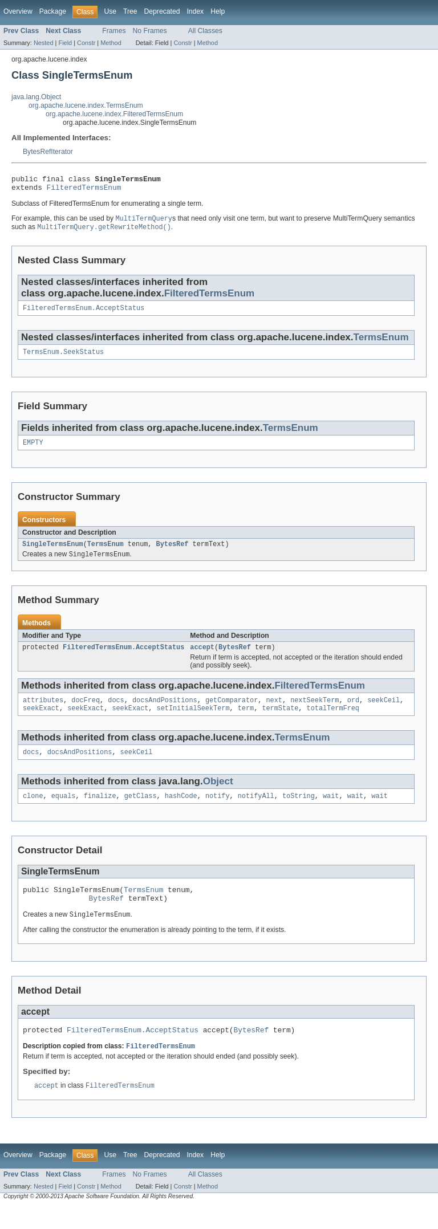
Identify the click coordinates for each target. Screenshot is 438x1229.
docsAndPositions (164, 712)
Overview (18, 11)
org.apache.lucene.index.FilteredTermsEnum (114, 114)
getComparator (231, 712)
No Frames (150, 31)
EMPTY (33, 450)
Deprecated (162, 11)
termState (280, 721)
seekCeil (383, 712)
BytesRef (172, 552)
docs (116, 712)
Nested (44, 42)
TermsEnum (381, 342)
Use (110, 11)
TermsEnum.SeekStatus (63, 358)
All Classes (205, 31)
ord (353, 712)
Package (52, 11)
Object (218, 795)
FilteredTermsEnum (84, 190)
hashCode (181, 811)
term (246, 721)
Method (110, 42)
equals (63, 811)
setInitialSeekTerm (193, 721)
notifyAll (256, 811)
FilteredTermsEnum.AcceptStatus (83, 313)
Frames (113, 31)
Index (195, 11)
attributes (43, 712)
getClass (140, 811)
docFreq (85, 712)
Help (217, 11)
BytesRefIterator (48, 152)
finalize (100, 811)
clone (33, 811)
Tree (130, 11)
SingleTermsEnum (52, 552)
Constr (86, 42)
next (274, 712)
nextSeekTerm (314, 712)
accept (202, 657)
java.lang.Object (36, 97)
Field (65, 42)
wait (331, 811)
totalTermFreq (333, 721)
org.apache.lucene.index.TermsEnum (86, 105)
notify (217, 811)
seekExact (41, 721)
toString (298, 811)
